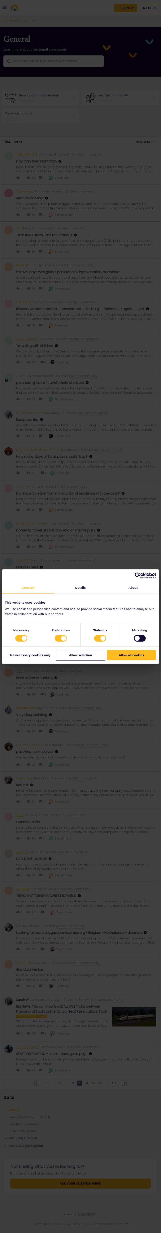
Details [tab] (80, 587)
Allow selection (80, 655)
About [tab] (133, 587)
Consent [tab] (28, 587)
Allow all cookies (131, 655)
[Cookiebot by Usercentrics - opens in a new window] (137, 575)
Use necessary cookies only (30, 655)
